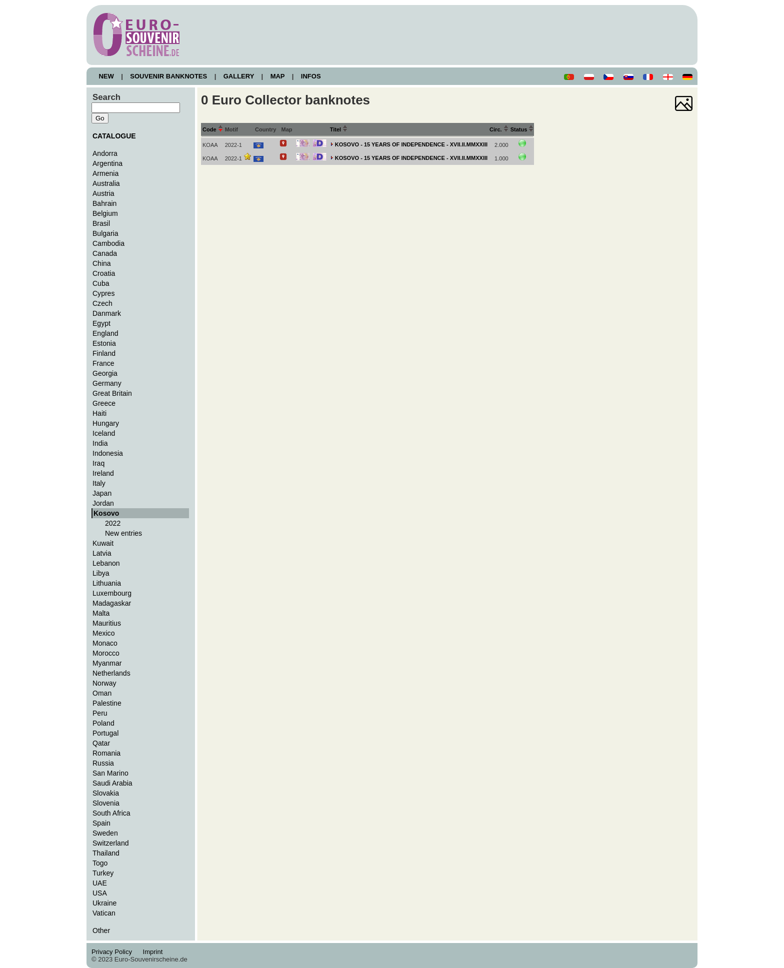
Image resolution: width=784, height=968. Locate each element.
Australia (106, 183)
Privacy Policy (115, 952)
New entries (123, 533)
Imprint (154, 952)
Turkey (103, 873)
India (100, 443)
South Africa (111, 813)
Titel (339, 129)
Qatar (101, 743)
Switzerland (110, 843)
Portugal (105, 733)
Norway (104, 683)
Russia (103, 763)
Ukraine (104, 903)
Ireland (103, 473)
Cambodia (108, 243)
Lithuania (106, 583)
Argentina (107, 163)
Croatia (103, 273)
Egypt (101, 323)
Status (522, 129)
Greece (104, 403)
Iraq (98, 463)
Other (101, 931)
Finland (104, 353)
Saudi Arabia (112, 783)
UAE (99, 883)
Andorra (105, 153)
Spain (101, 823)
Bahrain (104, 203)
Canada (104, 253)
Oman (102, 693)
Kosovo (106, 513)
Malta (101, 613)
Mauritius (106, 623)
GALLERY (238, 76)
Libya (101, 573)
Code (212, 129)
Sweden (105, 833)
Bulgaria (105, 233)
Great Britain (112, 393)
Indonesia (107, 453)
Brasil (101, 223)
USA (99, 893)
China (101, 263)
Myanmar (107, 663)
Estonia (104, 343)
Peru (100, 713)
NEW (106, 76)
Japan (102, 493)
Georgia (105, 373)
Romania (106, 753)
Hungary (105, 423)
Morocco (106, 653)
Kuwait (103, 543)
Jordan (103, 503)
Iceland (103, 433)
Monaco (105, 643)
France (103, 363)
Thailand (106, 853)
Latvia (101, 553)
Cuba (101, 283)
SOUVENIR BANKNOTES (168, 76)
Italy (99, 483)
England (105, 333)
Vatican (104, 913)
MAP (277, 76)
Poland (103, 723)
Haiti (99, 413)
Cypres (103, 293)
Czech (102, 303)
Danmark (106, 313)
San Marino (110, 773)
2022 (112, 523)
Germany (107, 383)
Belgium (105, 213)
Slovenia (106, 803)
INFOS (311, 76)
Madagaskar (111, 603)
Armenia (105, 173)
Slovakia (105, 793)
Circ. (499, 129)
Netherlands (111, 673)
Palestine (107, 703)
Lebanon (106, 563)
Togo (100, 863)
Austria (103, 193)
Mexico (103, 633)
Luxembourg (112, 593)
